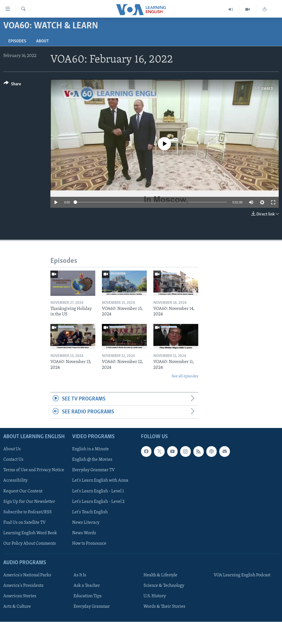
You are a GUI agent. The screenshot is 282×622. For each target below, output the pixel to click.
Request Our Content (22, 491)
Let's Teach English (90, 512)
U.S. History (154, 596)
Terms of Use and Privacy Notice (33, 470)
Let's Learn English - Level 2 (98, 502)
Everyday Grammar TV (93, 470)
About (42, 41)
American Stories (19, 596)
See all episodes (185, 376)
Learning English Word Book (30, 533)
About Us (12, 449)
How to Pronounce (89, 543)
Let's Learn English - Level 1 (98, 491)
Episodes (17, 41)
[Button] (12, 85)
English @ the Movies (92, 460)
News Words (84, 533)
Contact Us (13, 460)
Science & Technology (163, 586)
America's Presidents (23, 586)
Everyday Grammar (92, 607)
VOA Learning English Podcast (242, 575)
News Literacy (85, 522)
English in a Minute (90, 449)
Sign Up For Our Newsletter (29, 502)
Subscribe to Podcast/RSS (27, 512)
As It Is (80, 575)
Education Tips (88, 596)
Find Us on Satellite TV (24, 522)
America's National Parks (27, 575)
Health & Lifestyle (160, 575)
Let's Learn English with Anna (100, 481)
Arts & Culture (17, 607)
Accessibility (15, 481)
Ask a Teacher (87, 586)
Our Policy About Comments (29, 543)
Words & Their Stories (164, 607)
